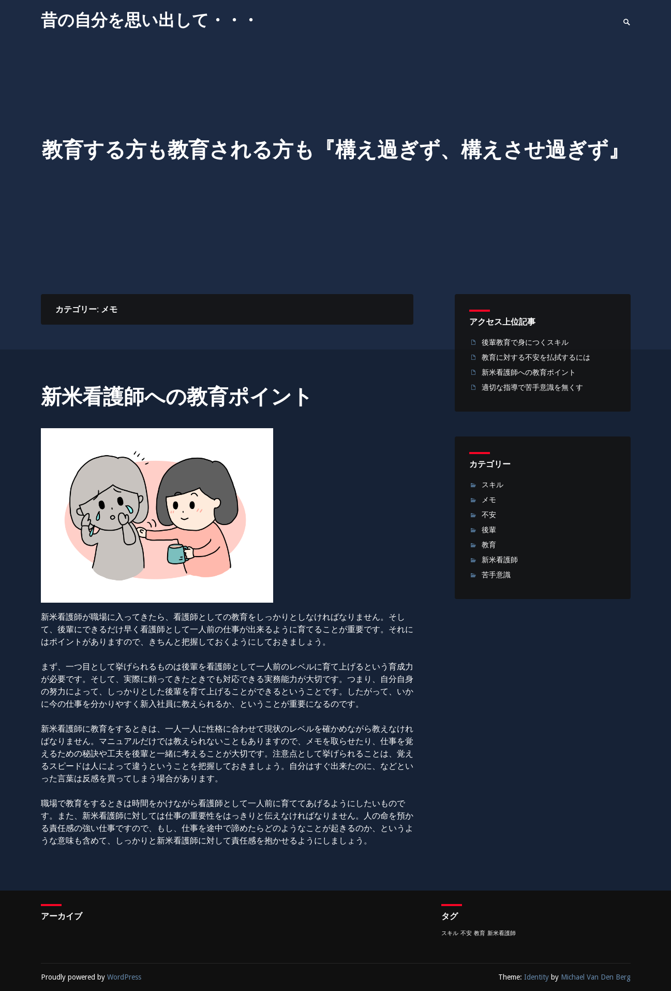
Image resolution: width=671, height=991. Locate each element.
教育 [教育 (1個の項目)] (479, 933)
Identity (536, 977)
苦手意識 (496, 575)
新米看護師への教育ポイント (177, 397)
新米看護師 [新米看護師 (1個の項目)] (501, 933)
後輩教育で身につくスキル (525, 342)
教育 (489, 545)
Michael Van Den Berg (596, 977)
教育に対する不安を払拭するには (536, 357)
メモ (489, 500)
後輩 (489, 530)
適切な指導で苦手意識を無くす (532, 387)
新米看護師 (500, 560)
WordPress (124, 977)
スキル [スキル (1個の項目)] (449, 933)
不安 (489, 515)
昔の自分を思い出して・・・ (150, 20)
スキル (492, 484)
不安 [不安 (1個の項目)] (466, 933)
